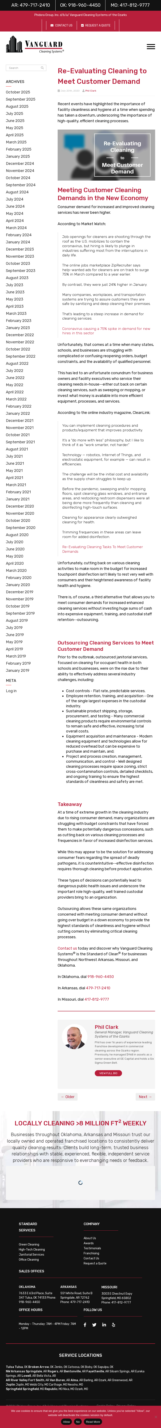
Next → (145, 1097)
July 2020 (14, 542)
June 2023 (15, 292)
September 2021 (20, 442)
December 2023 (20, 249)
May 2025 (14, 128)
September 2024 (21, 185)
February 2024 (19, 235)
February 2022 (18, 406)
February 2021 (18, 492)
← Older (67, 1097)
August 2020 (17, 535)
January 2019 (17, 670)
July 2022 (14, 370)
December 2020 (20, 506)
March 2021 (16, 485)
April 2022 (15, 392)
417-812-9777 (96, 999)
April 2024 (15, 220)
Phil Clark (90, 90)
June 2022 (15, 377)
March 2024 (16, 228)
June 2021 (15, 463)
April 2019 (14, 649)
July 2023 (14, 285)
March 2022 (16, 399)
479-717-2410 (98, 988)
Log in (11, 691)
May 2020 (14, 556)
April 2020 (15, 563)
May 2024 (14, 213)
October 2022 (18, 349)
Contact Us (91, 1258)
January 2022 (18, 413)
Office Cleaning (29, 1259)
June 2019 (15, 635)
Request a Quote (95, 1263)
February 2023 (18, 320)
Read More (93, 1421)
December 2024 (20, 163)
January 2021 (17, 499)
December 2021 (19, 420)
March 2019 (16, 656)
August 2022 (17, 363)
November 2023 (20, 256)
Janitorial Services (31, 1254)
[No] (156, 1417)
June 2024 (15, 206)
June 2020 (15, 549)
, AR (36, 1371)
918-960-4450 (100, 976)
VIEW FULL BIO (108, 1073)
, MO (33, 1389)
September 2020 (20, 527)
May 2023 (14, 299)
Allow (66, 1421)
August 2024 (17, 192)
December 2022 (20, 335)
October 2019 (18, 606)
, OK (21, 1367)
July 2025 (14, 113)
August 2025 (17, 106)
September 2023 (20, 270)
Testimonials (92, 1248)
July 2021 (14, 456)
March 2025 (16, 142)
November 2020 (20, 513)
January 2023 (18, 328)
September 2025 (20, 99)
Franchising (91, 1253)
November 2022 (20, 342)
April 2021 (14, 477)
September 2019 (20, 613)
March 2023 (16, 313)
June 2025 (15, 120)
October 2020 (18, 520)
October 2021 (18, 435)
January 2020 (18, 585)
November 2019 (20, 599)
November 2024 (20, 170)
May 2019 (14, 642)
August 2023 (17, 278)
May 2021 (14, 470)
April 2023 (15, 306)
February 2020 (18, 577)
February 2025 (18, 149)
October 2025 (18, 92)
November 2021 (20, 427)
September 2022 (20, 356)
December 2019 (19, 592)
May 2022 (14, 385)
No (78, 1421)
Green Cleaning (29, 1244)
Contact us (67, 948)
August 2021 (17, 449)
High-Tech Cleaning (32, 1249)
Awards (89, 1243)
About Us (90, 1238)
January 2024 (18, 242)
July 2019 (14, 627)
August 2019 (17, 620)
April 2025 (15, 135)
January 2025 (18, 156)
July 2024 (14, 199)
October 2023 (18, 263)
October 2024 (18, 178)
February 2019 (18, 663)
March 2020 (16, 570)
